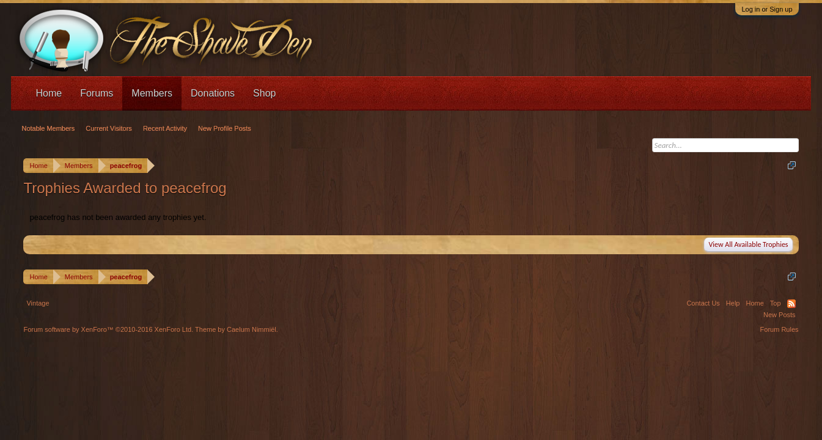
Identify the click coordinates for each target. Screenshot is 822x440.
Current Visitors (109, 128)
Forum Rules (779, 329)
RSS (791, 303)
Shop (264, 93)
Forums (96, 93)
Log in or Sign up (766, 9)
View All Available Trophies (748, 244)
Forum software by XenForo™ (108, 329)
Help (733, 303)
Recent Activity (165, 128)
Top (775, 303)
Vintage (37, 303)
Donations (213, 93)
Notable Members (48, 128)
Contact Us (702, 303)
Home (48, 93)
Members (151, 93)
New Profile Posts (224, 128)
